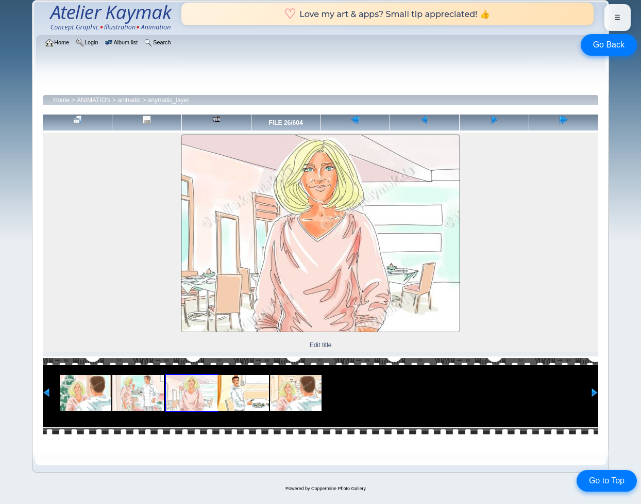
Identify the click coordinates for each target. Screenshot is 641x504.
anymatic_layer (169, 100)
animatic (129, 100)
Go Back (609, 44)
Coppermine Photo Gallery (338, 488)
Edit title (321, 345)
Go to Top (607, 480)
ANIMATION (94, 100)
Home (61, 100)
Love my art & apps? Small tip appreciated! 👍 (387, 14)
